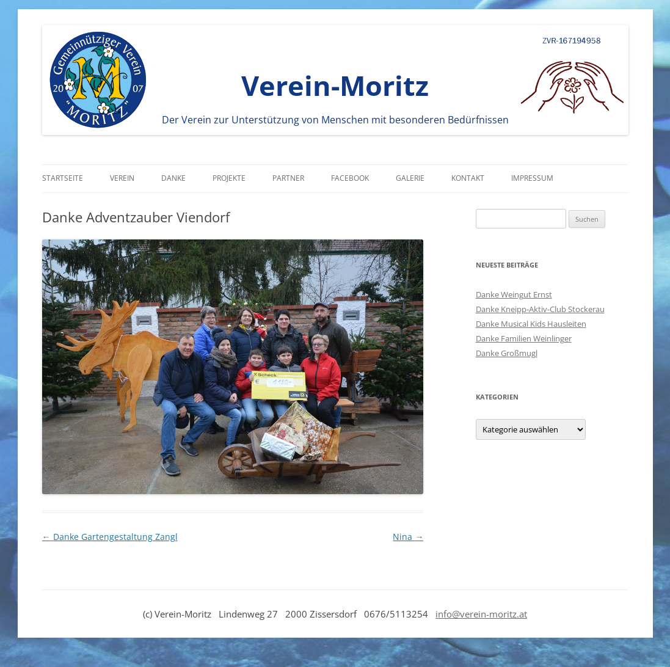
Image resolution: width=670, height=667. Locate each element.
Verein (122, 178)
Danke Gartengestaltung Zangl (110, 536)
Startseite (62, 178)
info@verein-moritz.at (481, 614)
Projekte (229, 178)
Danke (173, 178)
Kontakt (467, 178)
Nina (408, 536)
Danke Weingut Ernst (514, 294)
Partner (288, 178)
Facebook (350, 178)
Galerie (410, 178)
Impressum (532, 178)
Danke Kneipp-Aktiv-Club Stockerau (540, 309)
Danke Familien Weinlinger (524, 338)
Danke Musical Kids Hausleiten (531, 323)
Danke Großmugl (506, 353)
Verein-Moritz (335, 85)
